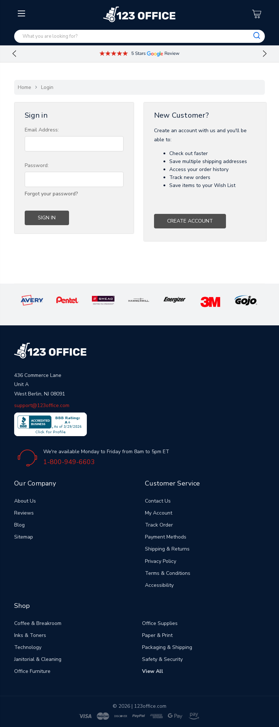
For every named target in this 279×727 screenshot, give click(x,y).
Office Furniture (32, 671)
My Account (158, 512)
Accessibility (159, 585)
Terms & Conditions (167, 573)
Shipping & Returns (167, 548)
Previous (14, 53)
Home (24, 87)
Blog (19, 524)
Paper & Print (157, 635)
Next (264, 53)
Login (47, 87)
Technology (27, 647)
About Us (25, 500)
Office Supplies (160, 623)
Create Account (190, 221)
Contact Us (158, 500)
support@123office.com (41, 405)
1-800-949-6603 (69, 462)
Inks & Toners (30, 635)
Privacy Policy (160, 561)
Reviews (24, 512)
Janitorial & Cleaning (37, 659)
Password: (37, 165)
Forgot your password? (51, 193)
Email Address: (42, 129)
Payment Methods (165, 536)
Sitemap (23, 536)
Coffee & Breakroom (37, 623)
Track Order (159, 524)
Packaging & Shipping (167, 647)
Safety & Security (162, 659)
